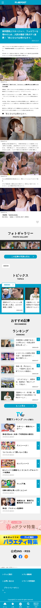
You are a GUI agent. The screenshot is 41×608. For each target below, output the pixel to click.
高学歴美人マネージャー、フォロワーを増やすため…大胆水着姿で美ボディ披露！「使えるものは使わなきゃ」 (14, 567)
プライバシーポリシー (11, 590)
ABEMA (11, 216)
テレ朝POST (20, 2)
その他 (7, 567)
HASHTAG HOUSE (13, 215)
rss (26, 556)
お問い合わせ (9, 581)
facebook (20, 556)
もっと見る (20, 406)
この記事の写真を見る (20, 257)
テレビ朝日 (8, 574)
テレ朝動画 (27, 574)
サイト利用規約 (29, 581)
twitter (15, 556)
